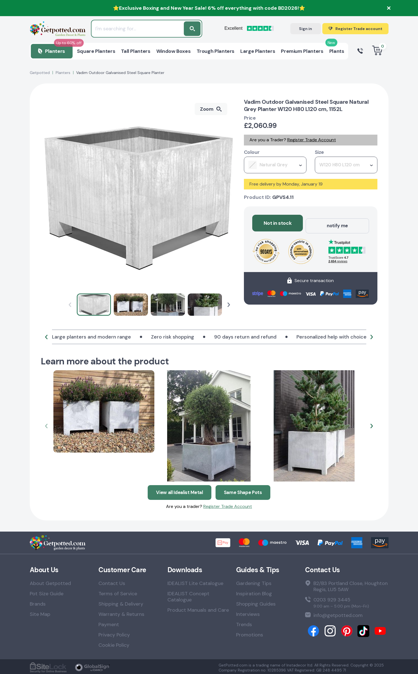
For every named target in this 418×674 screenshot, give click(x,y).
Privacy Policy (114, 632)
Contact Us (111, 581)
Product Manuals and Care (198, 608)
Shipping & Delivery (120, 602)
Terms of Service (117, 591)
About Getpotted (50, 581)
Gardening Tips (253, 581)
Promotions (249, 632)
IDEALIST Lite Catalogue (195, 581)
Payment (108, 622)
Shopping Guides (256, 602)
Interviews (248, 612)
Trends (244, 622)
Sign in (305, 28)
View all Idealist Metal (178, 490)
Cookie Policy (113, 643)
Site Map (40, 612)
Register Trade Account (311, 140)
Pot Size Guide (46, 591)
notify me (337, 223)
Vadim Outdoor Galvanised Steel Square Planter (120, 72)
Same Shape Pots (245, 490)
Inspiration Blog (254, 591)
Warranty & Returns (121, 612)
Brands (38, 602)
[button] (228, 304)
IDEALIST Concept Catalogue (188, 594)
